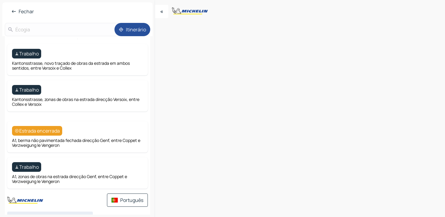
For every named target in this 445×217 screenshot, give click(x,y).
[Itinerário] (132, 29)
